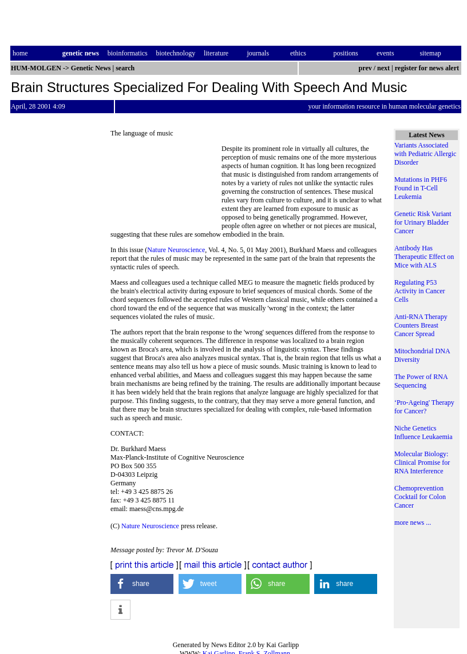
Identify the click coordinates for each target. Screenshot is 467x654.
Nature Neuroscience (176, 250)
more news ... (412, 523)
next (383, 68)
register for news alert (428, 68)
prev (365, 68)
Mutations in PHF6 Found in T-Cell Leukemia (420, 188)
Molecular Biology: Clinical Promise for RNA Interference (422, 462)
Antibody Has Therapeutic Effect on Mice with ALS (424, 256)
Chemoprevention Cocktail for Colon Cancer (420, 496)
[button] (141, 584)
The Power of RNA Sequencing (421, 381)
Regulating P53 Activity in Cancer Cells (419, 291)
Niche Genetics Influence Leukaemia (423, 432)
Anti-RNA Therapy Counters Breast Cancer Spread (421, 325)
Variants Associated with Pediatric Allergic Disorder (425, 153)
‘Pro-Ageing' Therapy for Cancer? (424, 406)
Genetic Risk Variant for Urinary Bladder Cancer (423, 222)
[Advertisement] (166, 187)
